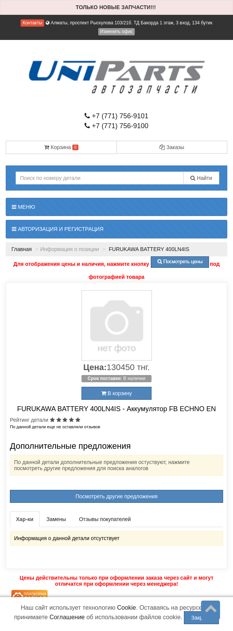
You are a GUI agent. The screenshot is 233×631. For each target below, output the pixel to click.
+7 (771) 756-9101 (116, 116)
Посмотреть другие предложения (116, 496)
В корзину (116, 393)
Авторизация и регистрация (58, 229)
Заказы (172, 147)
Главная (21, 249)
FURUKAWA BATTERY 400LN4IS (148, 249)
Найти (201, 178)
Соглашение (67, 617)
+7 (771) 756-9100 (116, 126)
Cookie (126, 607)
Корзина (61, 147)
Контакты (32, 22)
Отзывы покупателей (105, 519)
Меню (23, 207)
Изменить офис (116, 31)
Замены (56, 519)
